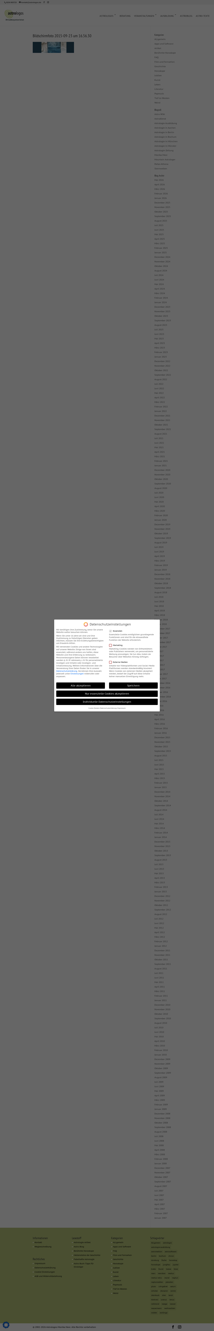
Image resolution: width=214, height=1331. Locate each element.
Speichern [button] (133, 685)
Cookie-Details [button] (93, 708)
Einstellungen (77, 673)
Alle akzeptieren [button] (81, 685)
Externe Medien (119, 661)
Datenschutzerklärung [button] (108, 708)
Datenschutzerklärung (66, 670)
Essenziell (117, 630)
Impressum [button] (121, 708)
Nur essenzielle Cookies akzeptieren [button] (107, 693)
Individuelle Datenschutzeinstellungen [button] (107, 701)
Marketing (117, 644)
